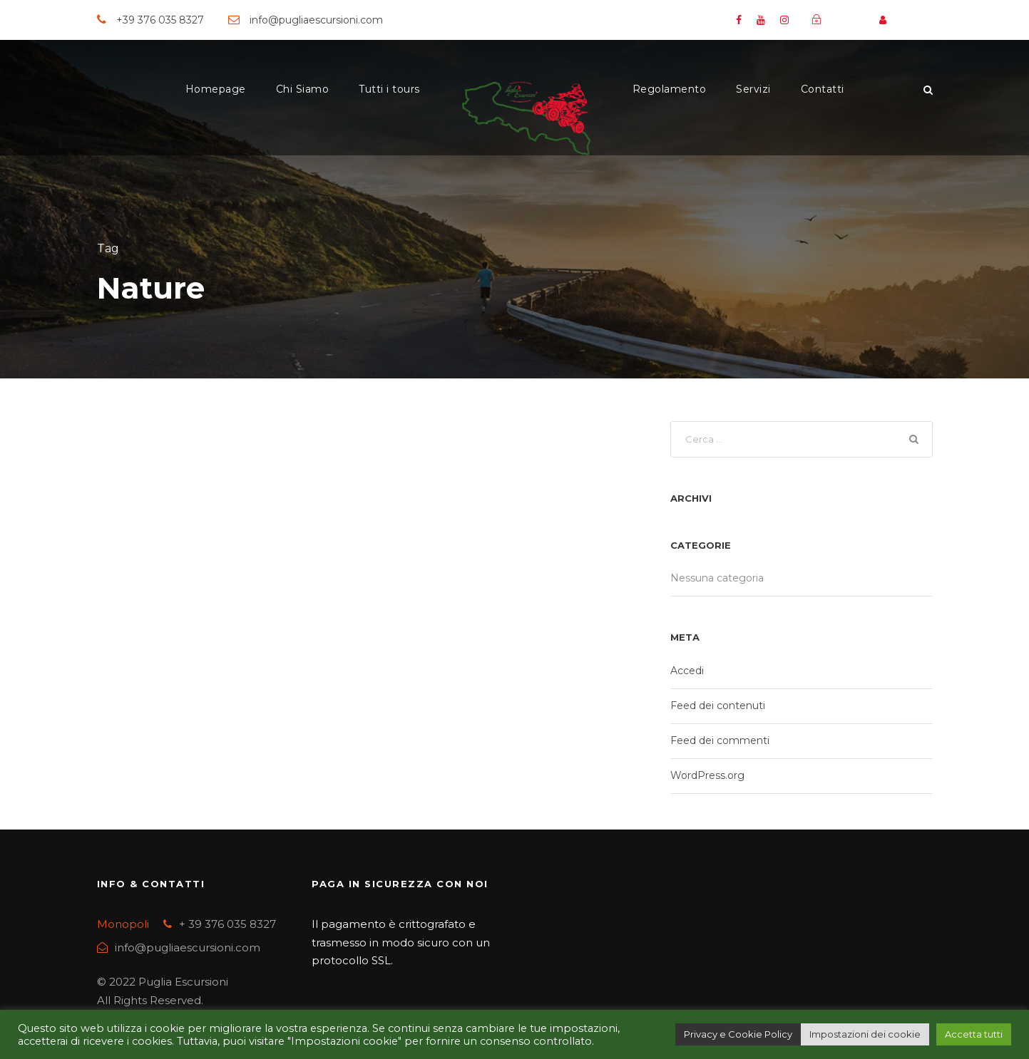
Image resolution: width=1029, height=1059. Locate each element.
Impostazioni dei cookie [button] (865, 1034)
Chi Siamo (302, 89)
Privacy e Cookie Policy (738, 1034)
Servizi (753, 89)
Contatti (822, 89)
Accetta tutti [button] (974, 1034)
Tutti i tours (389, 89)
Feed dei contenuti (717, 705)
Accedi (687, 670)
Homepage (215, 89)
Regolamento (670, 89)
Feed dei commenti (719, 740)
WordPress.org (707, 775)
